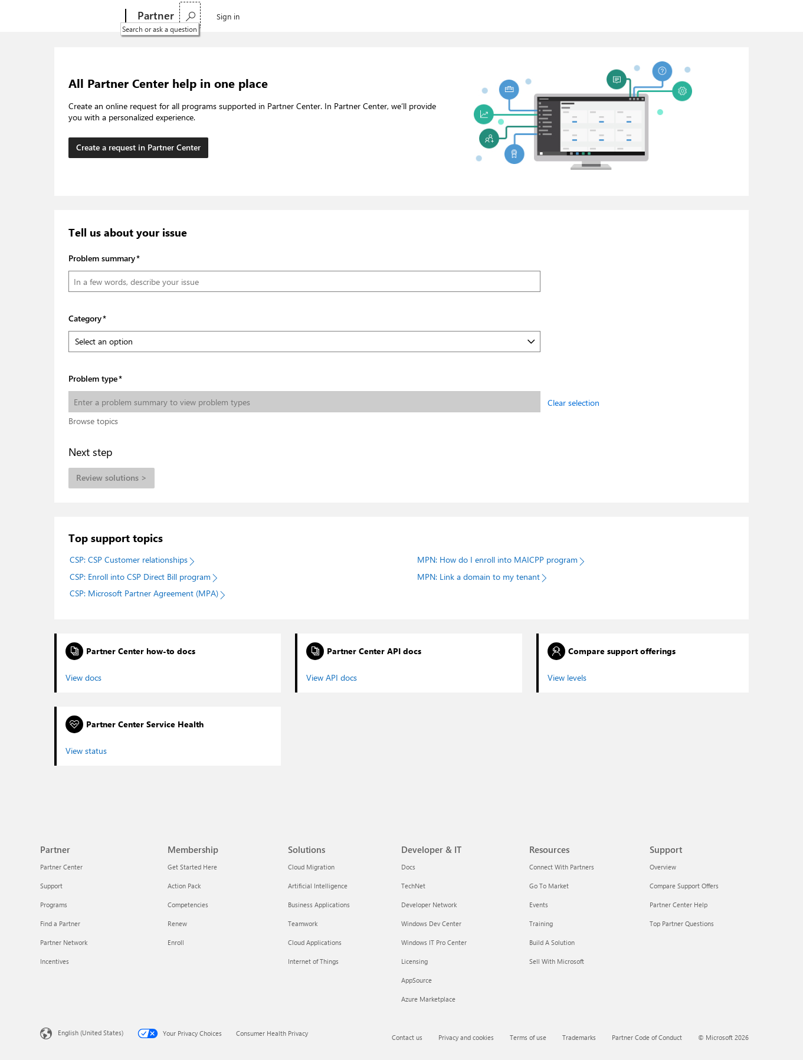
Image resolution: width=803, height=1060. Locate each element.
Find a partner (557, 16)
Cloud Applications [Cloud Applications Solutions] (315, 942)
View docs (83, 678)
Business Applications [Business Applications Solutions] (319, 904)
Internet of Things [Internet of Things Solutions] (313, 961)
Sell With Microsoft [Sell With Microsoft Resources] (556, 961)
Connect (310, 16)
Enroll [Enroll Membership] (176, 942)
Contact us (407, 1037)
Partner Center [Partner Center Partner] (61, 866)
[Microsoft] (80, 16)
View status (86, 751)
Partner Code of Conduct (647, 1037)
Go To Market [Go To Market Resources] (549, 885)
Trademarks (579, 1037)
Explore (261, 16)
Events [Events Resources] (538, 904)
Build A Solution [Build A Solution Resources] (552, 942)
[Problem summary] (304, 281)
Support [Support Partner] (51, 885)
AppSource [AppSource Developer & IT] (416, 980)
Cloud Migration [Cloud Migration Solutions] (311, 866)
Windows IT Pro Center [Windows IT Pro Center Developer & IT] (434, 942)
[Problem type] (304, 401)
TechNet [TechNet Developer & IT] (413, 885)
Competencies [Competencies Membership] (188, 904)
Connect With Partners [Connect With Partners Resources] (561, 866)
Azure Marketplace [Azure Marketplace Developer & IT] (428, 999)
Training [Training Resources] (541, 923)
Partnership (205, 16)
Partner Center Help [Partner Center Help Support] (678, 904)
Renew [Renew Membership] (177, 923)
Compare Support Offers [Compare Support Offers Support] (684, 885)
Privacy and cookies (466, 1037)
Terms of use (528, 1037)
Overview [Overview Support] (663, 866)
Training (416, 16)
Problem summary (101, 258)
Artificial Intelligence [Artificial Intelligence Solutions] (318, 885)
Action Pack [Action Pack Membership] (184, 885)
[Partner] (155, 16)
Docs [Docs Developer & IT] (408, 866)
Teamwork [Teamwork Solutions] (302, 923)
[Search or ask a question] (710, 15)
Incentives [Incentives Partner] (54, 961)
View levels (567, 678)
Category (84, 318)
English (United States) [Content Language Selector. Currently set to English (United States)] (90, 1032)
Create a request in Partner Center (138, 147)
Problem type (92, 378)
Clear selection (573, 402)
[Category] (304, 341)
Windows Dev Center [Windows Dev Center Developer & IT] (431, 923)
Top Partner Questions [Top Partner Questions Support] (682, 923)
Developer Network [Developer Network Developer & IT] (429, 904)
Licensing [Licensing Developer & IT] (414, 961)
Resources (364, 16)
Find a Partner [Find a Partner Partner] (60, 923)
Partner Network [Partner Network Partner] (63, 942)
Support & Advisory (479, 16)
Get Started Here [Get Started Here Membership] (192, 866)
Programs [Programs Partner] (53, 904)
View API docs (331, 678)
